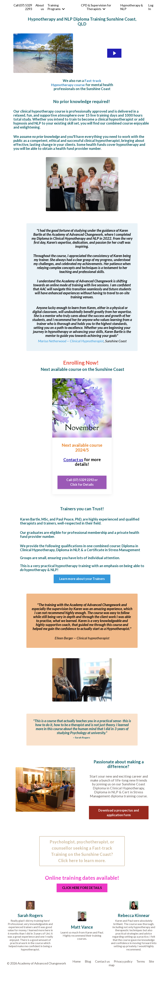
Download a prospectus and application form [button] (118, 813)
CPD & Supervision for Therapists (96, 7)
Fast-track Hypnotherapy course (76, 82)
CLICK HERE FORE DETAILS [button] (82, 888)
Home (76, 962)
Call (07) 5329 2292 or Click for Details (82, 482)
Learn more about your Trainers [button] (82, 579)
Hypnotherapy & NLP (131, 7)
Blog (88, 962)
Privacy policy (123, 962)
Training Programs (56, 7)
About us (39, 7)
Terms (140, 962)
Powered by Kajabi (147, 974)
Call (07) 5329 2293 (23, 7)
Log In (150, 7)
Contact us (73, 459)
